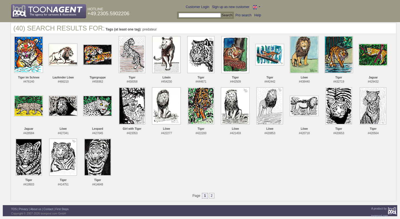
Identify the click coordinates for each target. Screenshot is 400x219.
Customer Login (197, 7)
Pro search (243, 15)
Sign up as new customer (230, 7)
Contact (48, 209)
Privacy (23, 209)
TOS (14, 209)
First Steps (62, 209)
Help (257, 15)
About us (35, 209)
